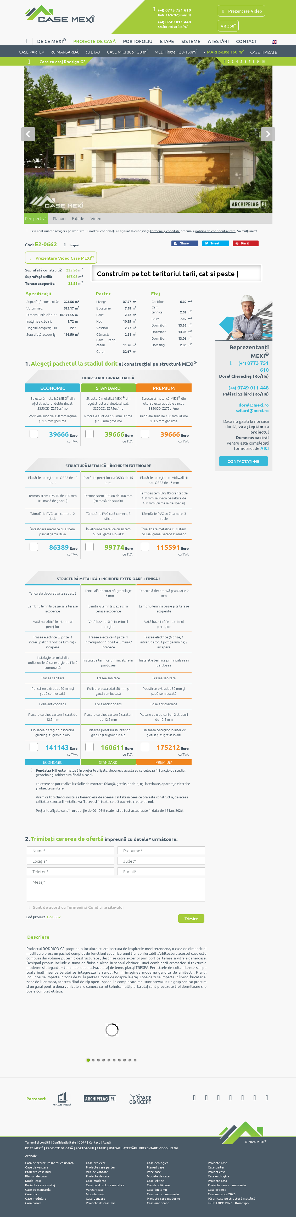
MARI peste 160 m (225, 51)
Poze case (154, 1172)
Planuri (59, 218)
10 (134, 1060)
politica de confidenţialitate (215, 231)
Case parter (216, 1167)
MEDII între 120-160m (176, 51)
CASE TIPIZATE (263, 52)
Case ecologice (158, 1163)
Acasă (107, 1142)
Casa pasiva (33, 1203)
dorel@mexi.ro (254, 405)
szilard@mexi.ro (252, 410)
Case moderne (96, 1180)
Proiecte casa (217, 1180)
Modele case (95, 1194)
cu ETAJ (93, 51)
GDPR (82, 1142)
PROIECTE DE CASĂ (94, 41)
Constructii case (158, 1185)
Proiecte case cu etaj (40, 1185)
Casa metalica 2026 (222, 1194)
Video (96, 218)
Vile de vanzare (97, 1172)
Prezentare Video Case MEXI (61, 257)
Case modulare (36, 1198)
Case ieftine (155, 1180)
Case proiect (217, 1189)
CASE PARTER (32, 51)
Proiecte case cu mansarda (227, 1185)
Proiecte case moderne (163, 1198)
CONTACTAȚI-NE (243, 461)
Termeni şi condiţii (37, 1142)
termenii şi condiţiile (165, 231)
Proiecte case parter (100, 1167)
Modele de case (158, 1176)
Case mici (31, 1194)
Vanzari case (95, 1189)
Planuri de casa (36, 1176)
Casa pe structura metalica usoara (49, 1163)
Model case (33, 1180)
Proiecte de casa (97, 1176)
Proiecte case (217, 1163)
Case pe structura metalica (105, 1185)
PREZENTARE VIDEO (153, 1148)
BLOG (174, 1148)
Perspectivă (36, 218)
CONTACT (246, 41)
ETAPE (167, 41)
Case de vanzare (36, 1167)
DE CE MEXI (51, 40)
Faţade (78, 218)
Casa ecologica (218, 1176)
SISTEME (190, 41)
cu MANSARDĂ (65, 51)
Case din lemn (157, 1189)
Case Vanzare (95, 1198)
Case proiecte (96, 1163)
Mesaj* (116, 889)
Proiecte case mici (38, 1172)
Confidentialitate (64, 1142)
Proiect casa (216, 1172)
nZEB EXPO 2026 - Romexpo (228, 1203)
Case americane (158, 1203)
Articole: (31, 1156)
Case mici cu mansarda (163, 1194)
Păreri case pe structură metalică (231, 1198)
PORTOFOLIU (138, 41)
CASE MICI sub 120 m (127, 51)
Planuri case (155, 1167)
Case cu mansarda (38, 1189)
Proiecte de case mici (101, 1203)
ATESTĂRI (218, 41)
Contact (94, 1142)
